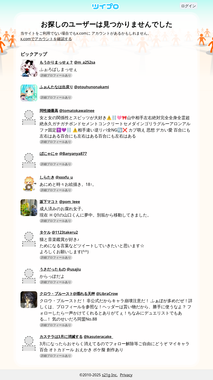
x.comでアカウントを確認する (46, 38)
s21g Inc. (110, 374)
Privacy (126, 374)
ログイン (188, 5)
